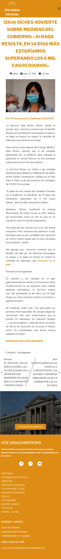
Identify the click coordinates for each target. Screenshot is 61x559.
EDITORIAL (7, 473)
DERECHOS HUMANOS (13, 492)
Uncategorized (23, 352)
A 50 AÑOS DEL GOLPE (13, 489)
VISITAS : (10, 512)
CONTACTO (7, 508)
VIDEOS (5, 496)
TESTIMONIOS (8, 500)
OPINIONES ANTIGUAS (13, 485)
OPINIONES (7, 481)
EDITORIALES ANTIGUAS (14, 477)
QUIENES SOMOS (10, 504)
